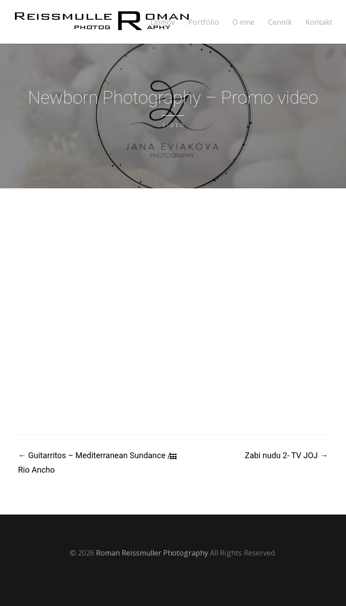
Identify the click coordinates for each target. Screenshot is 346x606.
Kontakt (318, 22)
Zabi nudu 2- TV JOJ (286, 455)
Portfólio (203, 22)
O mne (243, 22)
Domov (162, 22)
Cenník (280, 22)
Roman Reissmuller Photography (152, 553)
